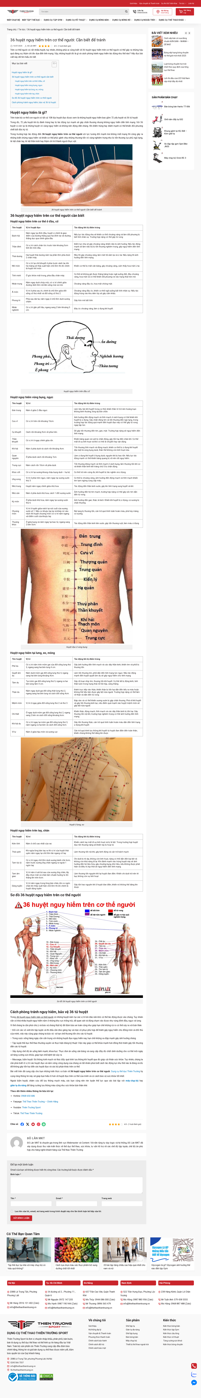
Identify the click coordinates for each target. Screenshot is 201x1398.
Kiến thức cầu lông (171, 1333)
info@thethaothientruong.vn (21, 1366)
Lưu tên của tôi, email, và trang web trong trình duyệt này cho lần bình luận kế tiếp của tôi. (58, 1211)
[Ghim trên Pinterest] (38, 1124)
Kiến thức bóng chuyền (173, 1344)
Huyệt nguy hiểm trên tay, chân (27, 94)
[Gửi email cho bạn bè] (33, 1124)
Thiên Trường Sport (31, 1107)
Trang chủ (11, 29)
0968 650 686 (28, 1096)
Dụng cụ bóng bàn (99, 20)
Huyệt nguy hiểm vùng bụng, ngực (28, 85)
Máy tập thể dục (32, 20)
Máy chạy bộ (13, 20)
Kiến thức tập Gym (171, 1330)
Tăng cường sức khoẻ (172, 1341)
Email (59, 1198)
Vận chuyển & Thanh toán (149, 3)
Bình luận (15, 1174)
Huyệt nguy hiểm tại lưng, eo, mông (29, 89)
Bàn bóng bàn (132, 1337)
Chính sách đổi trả (96, 1344)
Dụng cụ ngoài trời (145, 20)
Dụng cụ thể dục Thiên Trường (125, 1071)
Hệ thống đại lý (94, 1330)
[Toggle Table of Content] (53, 65)
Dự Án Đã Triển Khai (169, 3)
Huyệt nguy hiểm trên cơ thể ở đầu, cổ (30, 81)
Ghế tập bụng (131, 1333)
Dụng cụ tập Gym (54, 20)
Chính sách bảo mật (97, 1348)
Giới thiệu (133, 3)
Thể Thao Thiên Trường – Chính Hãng (40, 1101)
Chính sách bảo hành (97, 1341)
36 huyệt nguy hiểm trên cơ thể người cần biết (32, 77)
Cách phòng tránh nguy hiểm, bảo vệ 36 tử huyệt (34, 102)
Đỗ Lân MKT (30, 46)
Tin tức (182, 3)
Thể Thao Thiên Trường (31, 1113)
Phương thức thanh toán (99, 1337)
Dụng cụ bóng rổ (122, 20)
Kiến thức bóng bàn (171, 1326)
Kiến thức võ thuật (171, 1337)
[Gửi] (126, 11)
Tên (13, 1198)
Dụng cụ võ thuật (76, 20)
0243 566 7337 (15, 1362)
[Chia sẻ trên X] (27, 1124)
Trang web (106, 1198)
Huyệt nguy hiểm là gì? (22, 72)
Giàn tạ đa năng (133, 1330)
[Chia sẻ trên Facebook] (22, 1124)
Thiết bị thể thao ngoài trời (137, 1344)
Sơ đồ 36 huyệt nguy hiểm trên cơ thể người (32, 98)
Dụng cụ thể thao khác (172, 20)
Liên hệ (191, 3)
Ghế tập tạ (130, 1326)
